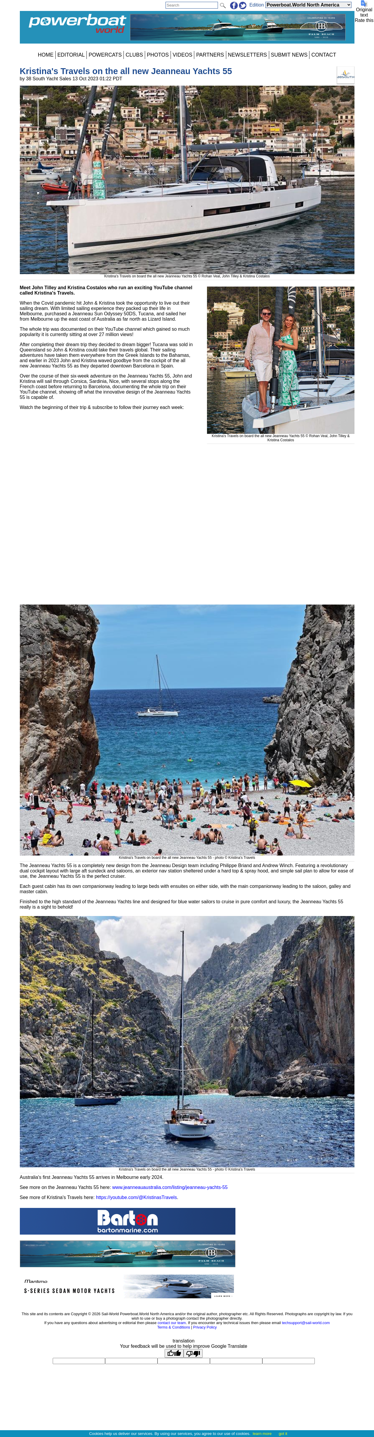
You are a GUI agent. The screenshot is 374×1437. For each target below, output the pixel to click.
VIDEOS (182, 55)
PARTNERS (210, 55)
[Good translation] (174, 1353)
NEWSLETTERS (247, 55)
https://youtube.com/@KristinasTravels (136, 1197)
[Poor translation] (193, 1353)
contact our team (172, 1323)
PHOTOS (158, 55)
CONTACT (323, 55)
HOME (46, 55)
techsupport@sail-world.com (306, 1323)
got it (283, 1433)
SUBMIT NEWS (289, 55)
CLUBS (134, 55)
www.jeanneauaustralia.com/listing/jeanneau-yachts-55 (170, 1187)
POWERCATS (105, 55)
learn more (262, 1433)
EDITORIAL (71, 55)
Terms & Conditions (173, 1327)
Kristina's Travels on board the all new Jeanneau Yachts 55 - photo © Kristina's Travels (187, 855)
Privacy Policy (205, 1327)
